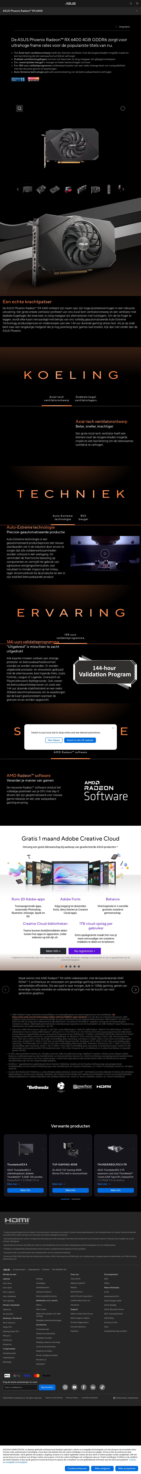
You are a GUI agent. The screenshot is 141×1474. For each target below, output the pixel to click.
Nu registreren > (86, 1019)
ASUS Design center (113, 1369)
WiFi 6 (39, 1373)
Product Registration (80, 1390)
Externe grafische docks (46, 1364)
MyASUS (74, 1399)
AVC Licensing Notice (113, 1382)
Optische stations (43, 1360)
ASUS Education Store (114, 1377)
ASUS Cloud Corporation (81, 1364)
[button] (4, 3)
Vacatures (75, 1373)
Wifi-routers (41, 1377)
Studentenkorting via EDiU (115, 1399)
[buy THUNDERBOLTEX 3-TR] (112, 1233)
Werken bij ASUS (78, 1351)
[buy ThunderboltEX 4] (17, 1233)
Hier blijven (54, 740)
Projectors (7, 1412)
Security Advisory (78, 1395)
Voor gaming (8, 1369)
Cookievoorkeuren (77, 1468)
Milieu (106, 1351)
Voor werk (7, 1355)
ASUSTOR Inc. (77, 1360)
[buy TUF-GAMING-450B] (64, 1233)
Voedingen (40, 1351)
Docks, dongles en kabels (47, 1423)
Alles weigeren (102, 1468)
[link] (70, 3)
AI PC (106, 1360)
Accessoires (8, 1382)
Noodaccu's (41, 1427)
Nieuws (74, 1355)
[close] (113, 728)
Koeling (39, 1347)
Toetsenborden (42, 1397)
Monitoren (7, 1408)
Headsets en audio (44, 1406)
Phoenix (46, 1337)
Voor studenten (9, 1364)
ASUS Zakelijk (110, 1373)
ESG (106, 1347)
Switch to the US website (80, 740)
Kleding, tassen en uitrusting (48, 1410)
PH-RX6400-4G (59, 1337)
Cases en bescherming (45, 1414)
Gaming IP (40, 1432)
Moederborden (9, 1421)
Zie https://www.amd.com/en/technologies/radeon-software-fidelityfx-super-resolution (63, 1083)
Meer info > (51, 1019)
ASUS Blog (109, 1386)
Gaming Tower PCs (11, 1399)
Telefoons (7, 1377)
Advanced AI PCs (111, 1364)
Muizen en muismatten (45, 1401)
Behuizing (7, 1430)
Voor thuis (7, 1351)
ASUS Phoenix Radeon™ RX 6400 (23, 11)
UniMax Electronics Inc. (81, 1368)
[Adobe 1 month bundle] (33, 163)
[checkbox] (122, 110)
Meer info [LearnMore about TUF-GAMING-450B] (70, 1258)
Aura (106, 1395)
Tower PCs (7, 1395)
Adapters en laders (44, 1419)
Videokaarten (8, 1425)
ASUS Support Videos (80, 1386)
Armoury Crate (110, 1390)
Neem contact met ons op (82, 1382)
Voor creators (9, 1360)
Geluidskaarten (42, 1355)
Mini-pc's (7, 1404)
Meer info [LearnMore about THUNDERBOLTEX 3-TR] (115, 1258)
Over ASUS (75, 1347)
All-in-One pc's (9, 1391)
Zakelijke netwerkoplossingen (48, 1388)
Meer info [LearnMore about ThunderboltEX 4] (25, 1258)
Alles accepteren (127, 1468)
